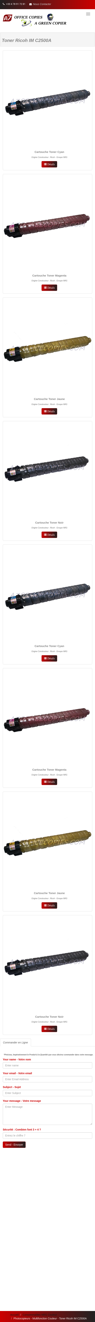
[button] (40, 4)
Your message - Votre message (22, 1100)
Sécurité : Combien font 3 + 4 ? (22, 1129)
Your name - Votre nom (17, 1059)
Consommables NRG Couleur (40, 1314)
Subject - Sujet (12, 1087)
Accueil (14, 1314)
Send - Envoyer (14, 1144)
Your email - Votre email (17, 1073)
